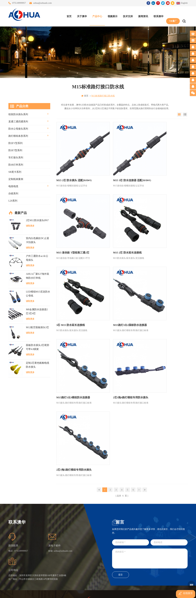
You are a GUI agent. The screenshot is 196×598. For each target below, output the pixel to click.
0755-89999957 (19, 3)
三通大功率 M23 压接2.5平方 (83, 535)
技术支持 (127, 15)
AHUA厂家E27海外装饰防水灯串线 (37, 275)
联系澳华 (157, 15)
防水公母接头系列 (18, 128)
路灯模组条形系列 (18, 135)
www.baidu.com (105, 593)
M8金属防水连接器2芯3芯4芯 (37, 311)
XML (54, 563)
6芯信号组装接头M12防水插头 (83, 552)
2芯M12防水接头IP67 (37, 220)
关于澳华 (81, 15)
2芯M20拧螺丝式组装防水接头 (83, 563)
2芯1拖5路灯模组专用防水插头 (160, 286)
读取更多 (30, 225)
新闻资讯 (142, 15)
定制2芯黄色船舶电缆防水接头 (37, 364)
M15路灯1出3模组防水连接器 (72, 286)
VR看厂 (171, 15)
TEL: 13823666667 (117, 565)
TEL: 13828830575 (144, 565)
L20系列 (12, 200)
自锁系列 (13, 193)
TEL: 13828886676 (172, 565)
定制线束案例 (15, 179)
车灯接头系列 (15, 157)
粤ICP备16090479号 (124, 588)
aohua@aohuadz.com (42, 3)
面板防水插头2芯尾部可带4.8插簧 (37, 347)
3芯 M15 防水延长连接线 (113, 226)
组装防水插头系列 (18, 114)
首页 (67, 15)
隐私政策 (56, 568)
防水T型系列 (15, 150)
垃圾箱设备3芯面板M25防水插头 (83, 557)
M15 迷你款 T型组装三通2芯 (159, 167)
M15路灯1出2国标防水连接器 (160, 226)
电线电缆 (13, 186)
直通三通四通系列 (18, 121)
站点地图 (56, 557)
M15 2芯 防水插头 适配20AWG (73, 167)
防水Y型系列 (15, 143)
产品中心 (96, 15)
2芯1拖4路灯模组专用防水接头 (116, 286)
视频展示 (111, 15)
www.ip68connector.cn (147, 593)
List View (185, 114)
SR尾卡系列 (14, 171)
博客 (54, 552)
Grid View (179, 114)
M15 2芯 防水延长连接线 (69, 226)
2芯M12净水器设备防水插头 (83, 568)
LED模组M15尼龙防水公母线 (38, 293)
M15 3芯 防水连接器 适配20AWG (118, 167)
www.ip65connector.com (124, 593)
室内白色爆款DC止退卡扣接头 (37, 240)
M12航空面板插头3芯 (37, 327)
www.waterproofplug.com (84, 593)
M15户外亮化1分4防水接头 (83, 574)
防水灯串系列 (15, 164)
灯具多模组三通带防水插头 (83, 541)
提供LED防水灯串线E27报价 (83, 546)
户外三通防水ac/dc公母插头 (37, 258)
